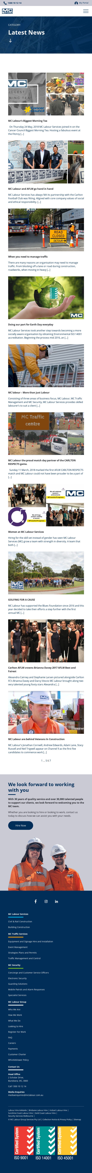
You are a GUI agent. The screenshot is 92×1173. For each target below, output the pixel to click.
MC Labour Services (18, 914)
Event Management (17, 947)
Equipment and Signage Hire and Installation (30, 941)
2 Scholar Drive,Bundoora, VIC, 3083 (18, 1077)
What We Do (14, 1020)
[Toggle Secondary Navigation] (85, 11)
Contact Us (13, 1066)
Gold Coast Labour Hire (45, 1113)
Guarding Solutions (17, 983)
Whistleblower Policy (18, 1059)
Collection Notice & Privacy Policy (57, 1119)
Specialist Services (17, 995)
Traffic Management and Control (24, 958)
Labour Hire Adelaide (17, 1110)
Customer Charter (17, 1054)
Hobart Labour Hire (58, 1110)
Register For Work (17, 1031)
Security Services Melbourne (20, 1116)
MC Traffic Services (17, 933)
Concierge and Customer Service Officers (28, 972)
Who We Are (14, 1009)
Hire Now (20, 825)
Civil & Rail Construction (20, 921)
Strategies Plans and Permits (22, 952)
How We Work (15, 1015)
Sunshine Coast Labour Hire (20, 1113)
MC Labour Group (17, 1001)
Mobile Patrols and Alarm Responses (26, 989)
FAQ (10, 1037)
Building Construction (19, 927)
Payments (13, 1048)
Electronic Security (17, 978)
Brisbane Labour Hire (38, 1110)
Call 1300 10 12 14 (17, 1086)
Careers (12, 1043)
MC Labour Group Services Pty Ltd (25, 1119)
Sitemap (77, 1119)
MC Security (14, 965)
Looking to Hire (15, 1026)
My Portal (81, 3)
